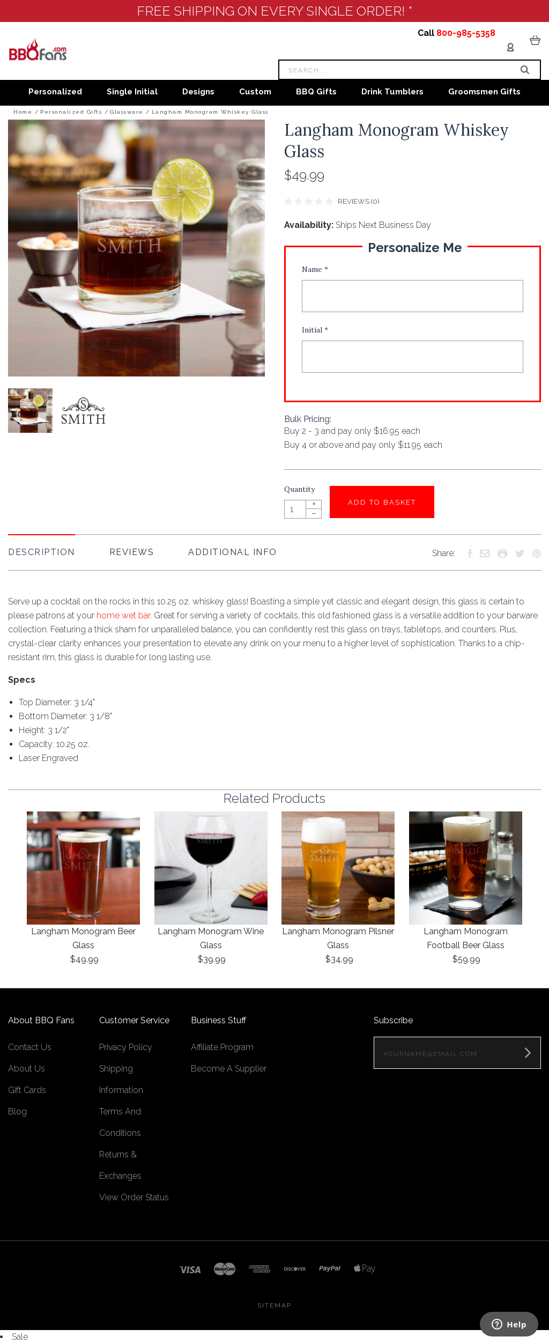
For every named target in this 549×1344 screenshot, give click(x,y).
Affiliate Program (222, 1047)
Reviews (131, 552)
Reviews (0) (358, 201)
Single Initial (132, 92)
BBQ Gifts (316, 92)
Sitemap (274, 1305)
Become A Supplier (228, 1069)
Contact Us (29, 1047)
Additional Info (232, 552)
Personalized (55, 92)
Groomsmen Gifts (484, 92)
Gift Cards (27, 1090)
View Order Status (134, 1197)
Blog (17, 1111)
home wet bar (123, 615)
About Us (26, 1069)
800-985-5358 (465, 33)
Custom (255, 92)
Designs (198, 92)
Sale (20, 1337)
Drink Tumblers (392, 92)
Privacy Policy (125, 1047)
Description (41, 552)
